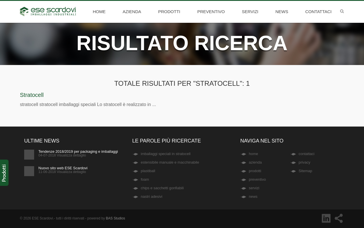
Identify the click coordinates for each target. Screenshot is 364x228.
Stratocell (32, 95)
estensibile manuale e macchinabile (170, 162)
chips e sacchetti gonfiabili (162, 188)
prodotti (169, 11)
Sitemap (305, 171)
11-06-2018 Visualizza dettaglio (62, 172)
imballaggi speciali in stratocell (166, 154)
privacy (304, 162)
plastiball (148, 171)
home (99, 11)
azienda (132, 11)
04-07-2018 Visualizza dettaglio (62, 155)
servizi (250, 11)
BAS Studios (115, 218)
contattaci (318, 11)
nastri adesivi (151, 196)
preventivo (211, 11)
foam (145, 179)
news (282, 11)
